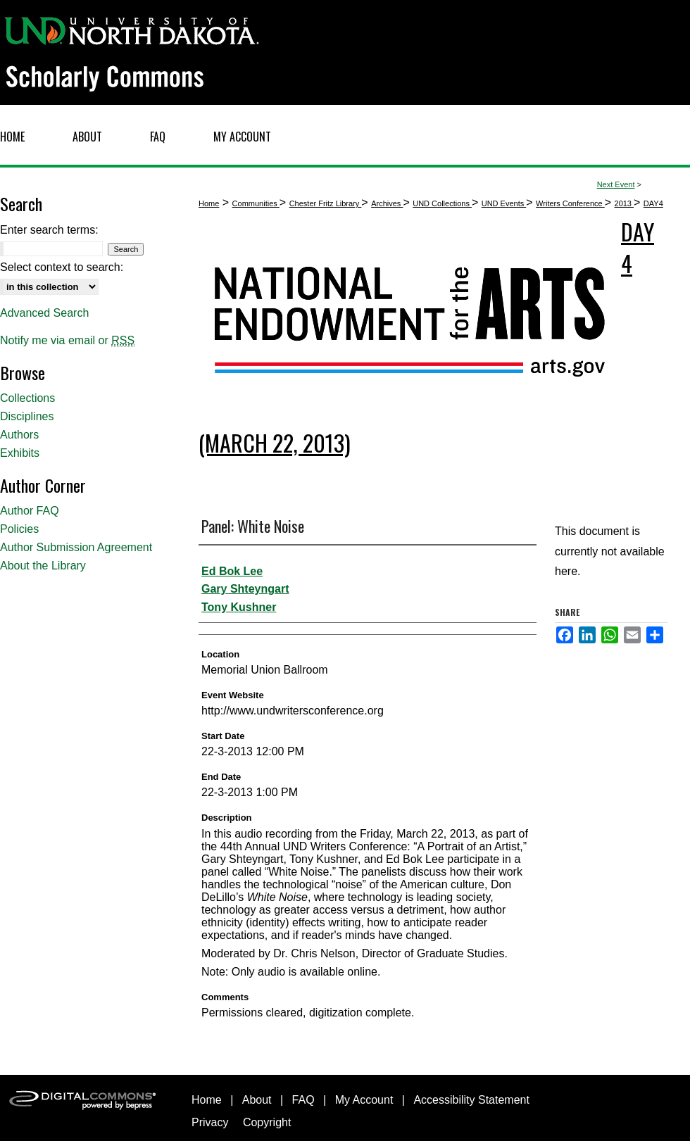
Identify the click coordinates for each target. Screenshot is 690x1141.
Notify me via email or (67, 340)
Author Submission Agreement (76, 547)
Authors (19, 435)
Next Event (616, 184)
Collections (27, 398)
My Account (364, 1100)
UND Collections (442, 203)
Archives (387, 203)
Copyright (267, 1122)
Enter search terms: (49, 230)
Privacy (210, 1122)
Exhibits (19, 453)
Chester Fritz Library (325, 203)
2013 (624, 203)
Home (209, 203)
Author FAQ (29, 511)
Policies (19, 529)
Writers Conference (570, 203)
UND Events (504, 203)
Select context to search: (61, 267)
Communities (256, 203)
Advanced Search (44, 313)
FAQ (303, 1100)
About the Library (43, 566)
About (257, 1100)
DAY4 (653, 203)
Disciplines (27, 416)
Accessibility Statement (471, 1100)
